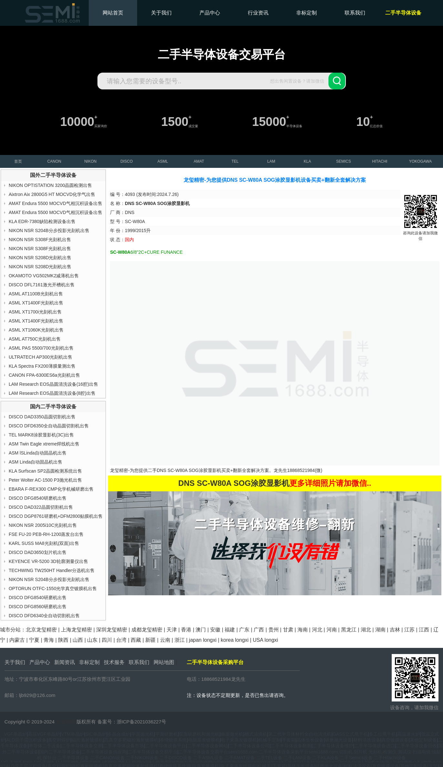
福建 (230, 629)
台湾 (121, 640)
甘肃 (288, 629)
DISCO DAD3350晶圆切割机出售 (42, 416)
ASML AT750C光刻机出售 (35, 339)
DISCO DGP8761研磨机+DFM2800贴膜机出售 (56, 516)
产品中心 (209, 12)
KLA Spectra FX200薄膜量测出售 (42, 366)
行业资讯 (258, 12)
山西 (78, 640)
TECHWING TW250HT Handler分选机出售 (52, 570)
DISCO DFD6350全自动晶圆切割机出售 (49, 425)
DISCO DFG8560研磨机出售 (37, 606)
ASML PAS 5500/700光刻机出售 (41, 348)
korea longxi (234, 640)
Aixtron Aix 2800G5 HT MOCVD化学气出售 (52, 194)
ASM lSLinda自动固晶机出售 (37, 452)
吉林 (395, 629)
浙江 (180, 640)
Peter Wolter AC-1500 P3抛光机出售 (45, 480)
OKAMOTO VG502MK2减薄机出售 (44, 275)
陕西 (63, 640)
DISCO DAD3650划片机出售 (37, 552)
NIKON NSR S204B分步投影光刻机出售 (49, 230)
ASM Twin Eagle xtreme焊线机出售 (44, 443)
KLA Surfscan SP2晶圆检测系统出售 (45, 471)
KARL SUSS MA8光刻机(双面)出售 (44, 543)
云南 (165, 640)
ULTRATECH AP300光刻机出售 (40, 357)
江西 (424, 629)
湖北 (366, 629)
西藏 (136, 640)
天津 (171, 629)
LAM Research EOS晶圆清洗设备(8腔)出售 (52, 393)
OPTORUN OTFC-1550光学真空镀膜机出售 (53, 588)
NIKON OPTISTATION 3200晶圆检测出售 (50, 185)
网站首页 (113, 12)
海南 (302, 629)
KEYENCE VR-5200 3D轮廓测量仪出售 (48, 561)
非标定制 (306, 12)
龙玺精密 (65, 721)
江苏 (409, 629)
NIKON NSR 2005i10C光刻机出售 (43, 525)
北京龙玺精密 (41, 629)
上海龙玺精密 (76, 629)
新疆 (150, 640)
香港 (186, 629)
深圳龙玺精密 (111, 629)
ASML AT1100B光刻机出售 (36, 293)
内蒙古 (17, 640)
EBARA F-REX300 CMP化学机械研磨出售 (51, 489)
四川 (107, 640)
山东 (92, 640)
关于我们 (161, 12)
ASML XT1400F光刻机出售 (36, 302)
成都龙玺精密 (146, 629)
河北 (317, 629)
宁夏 (34, 640)
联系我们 (355, 12)
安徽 (215, 629)
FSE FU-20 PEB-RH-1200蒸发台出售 (46, 534)
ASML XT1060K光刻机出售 (36, 329)
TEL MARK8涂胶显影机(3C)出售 (41, 434)
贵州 (273, 629)
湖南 (380, 629)
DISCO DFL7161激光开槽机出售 (42, 284)
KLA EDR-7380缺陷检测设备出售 (42, 221)
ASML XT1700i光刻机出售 (35, 311)
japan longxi (202, 640)
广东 (244, 629)
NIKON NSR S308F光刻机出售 (40, 239)
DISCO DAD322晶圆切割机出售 (41, 507)
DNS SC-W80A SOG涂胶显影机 (189, 470)
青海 (49, 640)
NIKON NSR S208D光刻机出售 (40, 257)
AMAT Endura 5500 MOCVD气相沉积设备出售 (55, 203)
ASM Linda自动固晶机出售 (35, 462)
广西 (259, 629)
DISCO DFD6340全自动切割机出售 (44, 615)
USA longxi (265, 640)
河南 (332, 629)
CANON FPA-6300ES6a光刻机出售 (44, 375)
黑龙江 (349, 629)
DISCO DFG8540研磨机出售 (37, 498)
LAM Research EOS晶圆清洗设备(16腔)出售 (53, 384)
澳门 (201, 629)
